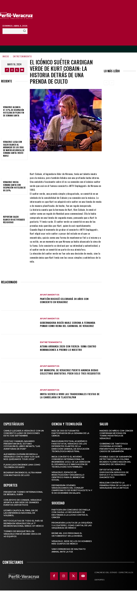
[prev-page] (106, 82)
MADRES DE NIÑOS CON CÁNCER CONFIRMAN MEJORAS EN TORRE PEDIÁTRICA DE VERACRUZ (116, 434)
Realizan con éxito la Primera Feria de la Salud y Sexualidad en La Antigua (115, 485)
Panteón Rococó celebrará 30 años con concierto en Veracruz (64, 300)
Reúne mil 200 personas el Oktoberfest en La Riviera (67, 536)
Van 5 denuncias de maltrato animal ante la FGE (69, 552)
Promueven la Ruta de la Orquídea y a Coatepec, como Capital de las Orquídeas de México (69, 526)
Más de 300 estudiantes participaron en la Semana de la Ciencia (70, 433)
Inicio (5, 56)
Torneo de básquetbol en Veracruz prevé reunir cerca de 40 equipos (22, 534)
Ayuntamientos (49, 295)
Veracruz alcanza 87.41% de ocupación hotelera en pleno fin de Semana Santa (13, 111)
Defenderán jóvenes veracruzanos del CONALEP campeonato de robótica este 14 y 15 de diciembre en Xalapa (71, 489)
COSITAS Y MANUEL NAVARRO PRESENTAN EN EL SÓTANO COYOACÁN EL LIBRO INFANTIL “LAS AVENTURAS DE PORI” (22, 445)
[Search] (24, 31)
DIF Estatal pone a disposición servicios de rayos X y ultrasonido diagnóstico (114, 473)
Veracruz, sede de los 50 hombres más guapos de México (72, 544)
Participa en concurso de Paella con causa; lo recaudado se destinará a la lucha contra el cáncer (71, 513)
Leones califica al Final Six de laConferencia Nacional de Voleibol (21, 513)
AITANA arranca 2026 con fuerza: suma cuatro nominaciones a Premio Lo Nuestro (68, 347)
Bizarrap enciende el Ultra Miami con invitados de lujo (23, 473)
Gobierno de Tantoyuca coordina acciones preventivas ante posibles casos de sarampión (115, 447)
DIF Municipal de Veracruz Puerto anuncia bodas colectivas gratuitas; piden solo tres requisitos (70, 371)
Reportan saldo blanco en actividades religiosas (14, 219)
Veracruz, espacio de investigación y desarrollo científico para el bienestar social (68, 476)
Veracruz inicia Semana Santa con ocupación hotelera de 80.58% (14, 186)
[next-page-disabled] (112, 82)
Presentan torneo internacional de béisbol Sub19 (23, 493)
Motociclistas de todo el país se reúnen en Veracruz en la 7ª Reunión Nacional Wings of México (24, 523)
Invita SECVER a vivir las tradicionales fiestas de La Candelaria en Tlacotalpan (70, 395)
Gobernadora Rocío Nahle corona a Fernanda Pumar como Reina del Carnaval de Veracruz (67, 324)
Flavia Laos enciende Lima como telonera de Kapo (22, 465)
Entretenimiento (22, 56)
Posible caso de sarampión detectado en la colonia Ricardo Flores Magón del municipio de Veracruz (116, 460)
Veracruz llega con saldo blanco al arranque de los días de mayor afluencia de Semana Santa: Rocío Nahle (13, 148)
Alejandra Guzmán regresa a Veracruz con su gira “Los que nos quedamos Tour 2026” (22, 457)
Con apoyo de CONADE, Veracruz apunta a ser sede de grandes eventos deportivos (23, 502)
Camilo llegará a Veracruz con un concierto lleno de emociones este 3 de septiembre (24, 433)
